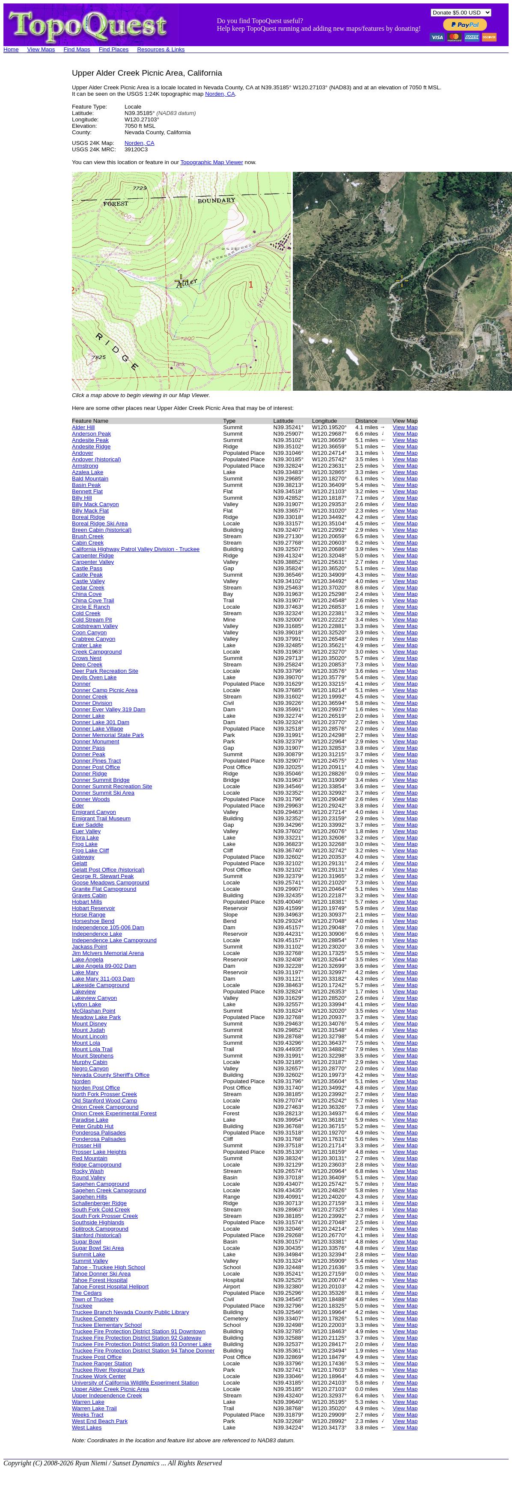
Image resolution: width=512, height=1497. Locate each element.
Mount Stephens (92, 1055)
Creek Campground (97, 651)
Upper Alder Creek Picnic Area (110, 1389)
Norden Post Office (96, 1087)
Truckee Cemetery (95, 1318)
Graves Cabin (89, 895)
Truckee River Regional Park (108, 1370)
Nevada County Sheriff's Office (110, 1075)
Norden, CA (220, 94)
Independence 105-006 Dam (108, 927)
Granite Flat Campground (104, 889)
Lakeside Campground (100, 985)
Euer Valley (86, 831)
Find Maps (77, 49)
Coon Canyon (89, 632)
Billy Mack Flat (90, 510)
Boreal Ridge (88, 517)
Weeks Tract (88, 1415)
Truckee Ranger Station (102, 1363)
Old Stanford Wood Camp (104, 1100)
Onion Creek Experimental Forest (114, 1113)
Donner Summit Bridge (101, 780)
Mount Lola (86, 1043)
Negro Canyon (90, 1068)
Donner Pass (88, 748)
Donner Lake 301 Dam (100, 722)
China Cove (87, 594)
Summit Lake (88, 1254)
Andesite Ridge (91, 446)
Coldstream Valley (95, 626)
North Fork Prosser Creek (104, 1094)
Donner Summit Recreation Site (112, 786)
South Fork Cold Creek (101, 1209)
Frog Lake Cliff (90, 850)
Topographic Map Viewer (211, 162)
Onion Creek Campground (105, 1107)
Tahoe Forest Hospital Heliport (110, 1286)
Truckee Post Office (97, 1357)
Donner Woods (91, 799)
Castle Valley (88, 581)
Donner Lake (88, 716)
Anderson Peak (91, 433)
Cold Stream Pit (92, 619)
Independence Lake (97, 934)
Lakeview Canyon (94, 998)
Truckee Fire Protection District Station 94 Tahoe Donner (143, 1350)
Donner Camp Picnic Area (104, 690)
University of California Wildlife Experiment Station (135, 1382)
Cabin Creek (88, 542)
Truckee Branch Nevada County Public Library (130, 1312)
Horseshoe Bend (93, 921)
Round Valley (88, 1177)
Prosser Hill (86, 1145)
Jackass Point (89, 946)
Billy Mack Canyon (95, 504)
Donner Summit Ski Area (103, 793)
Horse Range (89, 914)
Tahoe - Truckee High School (108, 1267)
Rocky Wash (88, 1171)
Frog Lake (85, 844)
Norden (81, 1081)
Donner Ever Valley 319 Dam (109, 709)
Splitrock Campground (100, 1229)
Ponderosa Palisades (99, 1132)
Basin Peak (86, 485)
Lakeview (84, 991)
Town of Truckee (92, 1299)
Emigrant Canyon (94, 812)
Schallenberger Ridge (99, 1203)
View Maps (41, 49)
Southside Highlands (98, 1222)
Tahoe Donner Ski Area (101, 1273)
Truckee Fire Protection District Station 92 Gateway (136, 1338)
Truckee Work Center (99, 1376)
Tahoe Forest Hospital (100, 1280)
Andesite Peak (90, 440)
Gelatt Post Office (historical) (108, 869)
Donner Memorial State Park (108, 735)
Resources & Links (161, 49)
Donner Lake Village (97, 728)
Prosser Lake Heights (99, 1152)
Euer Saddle (87, 825)
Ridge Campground (97, 1164)
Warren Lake (88, 1402)
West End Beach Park (100, 1421)
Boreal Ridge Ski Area (100, 523)
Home (11, 49)
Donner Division (92, 703)
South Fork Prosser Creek (105, 1216)
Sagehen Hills (89, 1196)
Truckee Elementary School (107, 1325)
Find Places (114, 49)
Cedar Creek (88, 587)
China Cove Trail (93, 600)
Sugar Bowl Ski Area (98, 1248)
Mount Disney (89, 1023)
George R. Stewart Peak (103, 876)
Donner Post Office (96, 767)
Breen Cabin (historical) (101, 530)
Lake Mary (85, 972)
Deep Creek (87, 664)
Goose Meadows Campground (110, 882)
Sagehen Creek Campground (109, 1190)
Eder (78, 805)
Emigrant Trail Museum (101, 818)
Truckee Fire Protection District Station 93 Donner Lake (141, 1344)
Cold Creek (86, 613)
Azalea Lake (87, 472)
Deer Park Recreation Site (105, 671)
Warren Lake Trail (94, 1408)
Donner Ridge (89, 773)
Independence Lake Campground (114, 940)
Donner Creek (89, 696)
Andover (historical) (96, 459)
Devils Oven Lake (94, 677)
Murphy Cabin (89, 1062)
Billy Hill (82, 498)
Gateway (83, 857)
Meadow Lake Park (96, 1017)
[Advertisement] (37, 196)
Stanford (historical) (97, 1235)
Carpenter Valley (93, 562)
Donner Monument (95, 741)
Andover (82, 453)
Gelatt (79, 863)
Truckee (82, 1306)
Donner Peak (88, 754)
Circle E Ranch (91, 607)
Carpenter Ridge (93, 555)
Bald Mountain (90, 478)
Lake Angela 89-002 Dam (104, 966)
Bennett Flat (87, 491)
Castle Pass (87, 568)
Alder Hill (83, 427)
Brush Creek (88, 536)
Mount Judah (88, 1030)
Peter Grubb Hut (92, 1126)
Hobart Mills (87, 902)
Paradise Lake (90, 1120)
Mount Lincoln (89, 1036)
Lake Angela (87, 959)
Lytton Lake (86, 1004)
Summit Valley (90, 1261)
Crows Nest (86, 658)
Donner (81, 684)
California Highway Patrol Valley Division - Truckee (135, 549)
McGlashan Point (94, 1011)
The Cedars (87, 1293)
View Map (405, 427)
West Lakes (86, 1427)
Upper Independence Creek (107, 1395)
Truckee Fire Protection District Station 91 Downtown (138, 1331)
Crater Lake (87, 645)
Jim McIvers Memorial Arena (108, 953)
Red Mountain (89, 1158)
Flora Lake (85, 837)
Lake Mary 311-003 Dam (103, 978)
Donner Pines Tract (96, 760)
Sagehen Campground (100, 1184)
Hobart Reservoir (93, 908)
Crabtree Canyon (94, 639)
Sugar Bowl (86, 1241)
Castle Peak (87, 575)
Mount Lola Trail (92, 1049)
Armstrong (85, 466)
